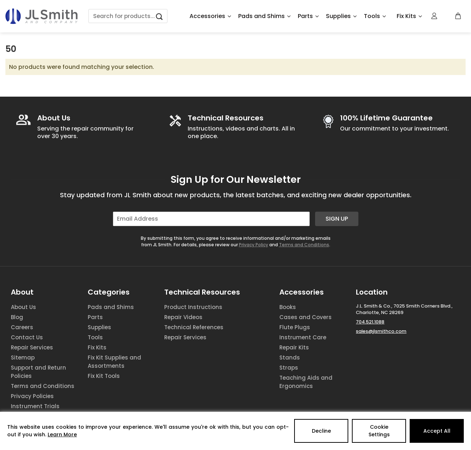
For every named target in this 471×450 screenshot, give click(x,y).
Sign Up (337, 219)
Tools (375, 16)
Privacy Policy (253, 245)
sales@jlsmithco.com (381, 331)
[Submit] (159, 16)
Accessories (210, 16)
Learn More (62, 434)
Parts (308, 16)
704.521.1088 (370, 322)
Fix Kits (409, 16)
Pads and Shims (264, 16)
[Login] (434, 16)
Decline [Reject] (321, 430)
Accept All (436, 430)
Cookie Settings (379, 430)
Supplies (341, 16)
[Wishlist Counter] (446, 16)
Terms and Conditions (304, 245)
